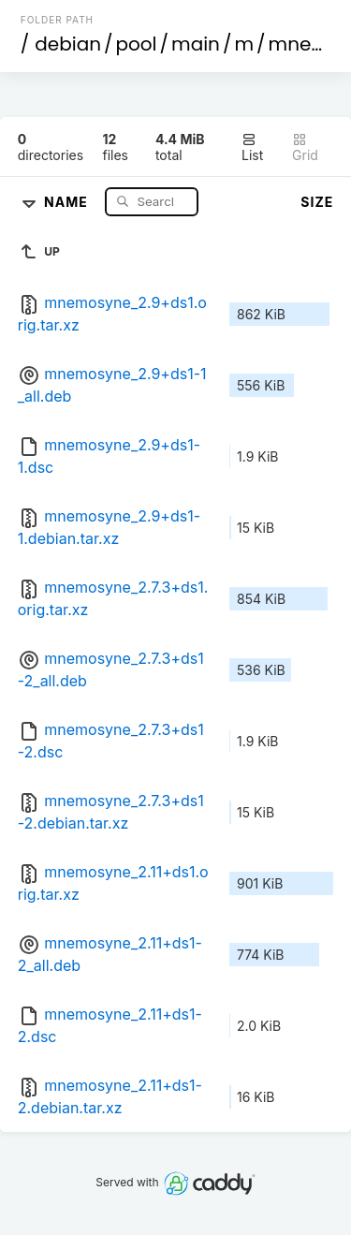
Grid (305, 147)
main (195, 44)
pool (136, 44)
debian (68, 44)
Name (68, 201)
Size (316, 202)
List (252, 147)
